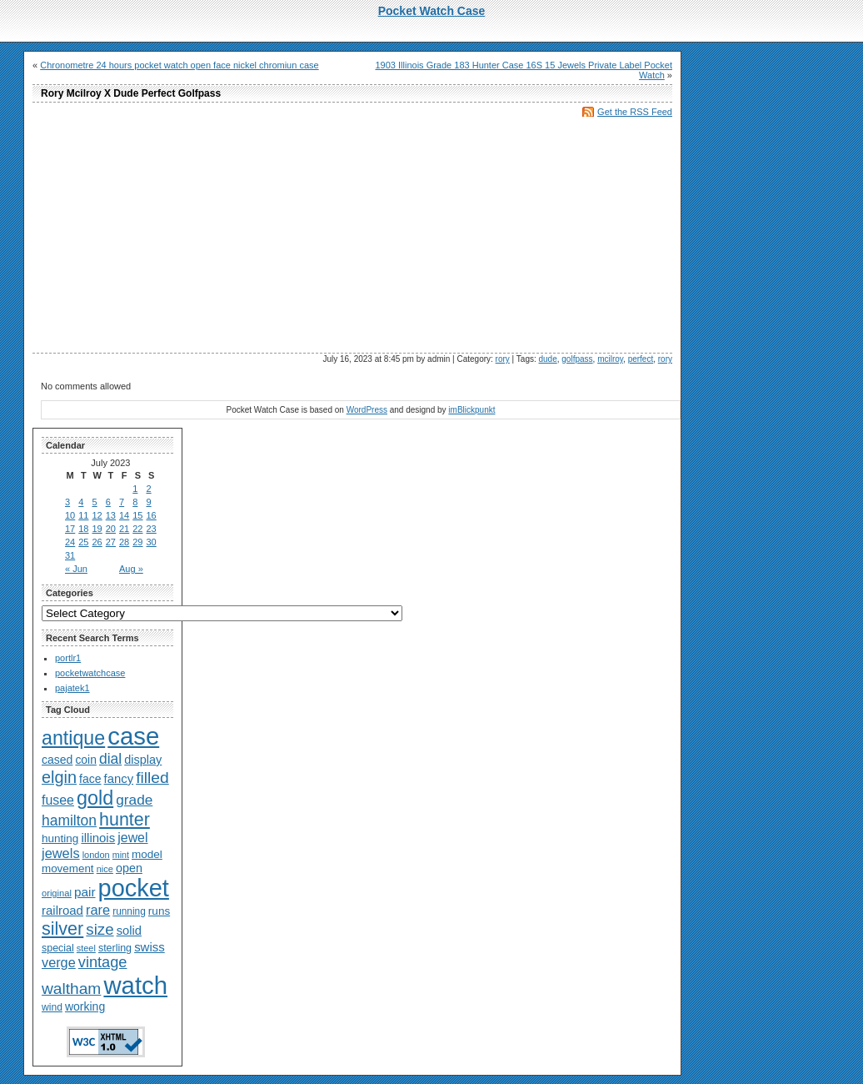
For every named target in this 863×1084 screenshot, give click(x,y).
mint (120, 855)
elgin (59, 777)
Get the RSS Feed (634, 112)
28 (124, 542)
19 (97, 529)
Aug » (131, 569)
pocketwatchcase (90, 673)
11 (83, 515)
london (96, 855)
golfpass (576, 359)
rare (98, 909)
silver (62, 928)
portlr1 (68, 658)
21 (124, 529)
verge (59, 962)
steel (86, 948)
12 (97, 515)
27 (111, 542)
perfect (641, 359)
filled (152, 777)
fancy (118, 778)
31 (70, 555)
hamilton (69, 820)
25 (83, 542)
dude (548, 359)
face (90, 778)
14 (124, 515)
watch (135, 985)
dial (110, 758)
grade (134, 799)
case (133, 736)
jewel (132, 838)
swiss (149, 947)
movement (68, 868)
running (129, 911)
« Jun (76, 569)
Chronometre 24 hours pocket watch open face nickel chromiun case (179, 65)
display (143, 759)
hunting (60, 838)
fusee (58, 800)
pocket (133, 888)
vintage (102, 962)
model (147, 854)
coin (85, 759)
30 (152, 542)
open (129, 868)
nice (105, 869)
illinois (98, 838)
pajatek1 (72, 688)
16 (152, 515)
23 (152, 529)
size (99, 929)
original (57, 893)
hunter (124, 820)
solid (129, 930)
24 (70, 542)
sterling (115, 948)
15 (137, 515)
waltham (71, 988)
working (85, 1006)
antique (73, 738)
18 (83, 529)
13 (111, 515)
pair (85, 892)
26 (97, 542)
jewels (61, 853)
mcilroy (610, 359)
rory (503, 359)
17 (70, 529)
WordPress (367, 409)
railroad (62, 910)
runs (159, 911)
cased (57, 759)
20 (111, 529)
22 (137, 529)
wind (52, 1007)
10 (70, 515)
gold (95, 798)
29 (137, 542)
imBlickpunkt (471, 409)
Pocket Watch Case (432, 11)
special (58, 948)
